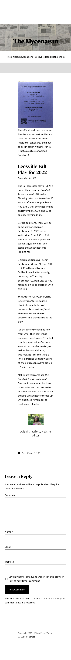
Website (9, 561)
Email (9, 546)
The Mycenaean (35, 41)
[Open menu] (35, 68)
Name (9, 531)
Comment (11, 495)
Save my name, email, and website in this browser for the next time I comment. (36, 578)
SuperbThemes (28, 636)
